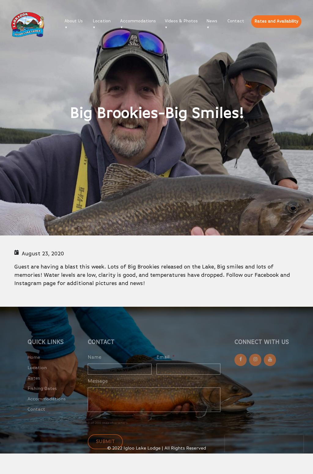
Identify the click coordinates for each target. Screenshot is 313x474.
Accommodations (138, 21)
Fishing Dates (42, 394)
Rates (34, 384)
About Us (73, 21)
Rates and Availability (276, 21)
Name (94, 363)
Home (34, 363)
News (211, 21)
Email (165, 363)
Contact (235, 21)
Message (98, 387)
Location (102, 21)
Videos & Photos (181, 21)
